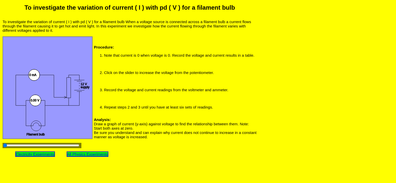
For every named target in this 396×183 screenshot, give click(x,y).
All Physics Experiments (87, 154)
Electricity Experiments (35, 154)
